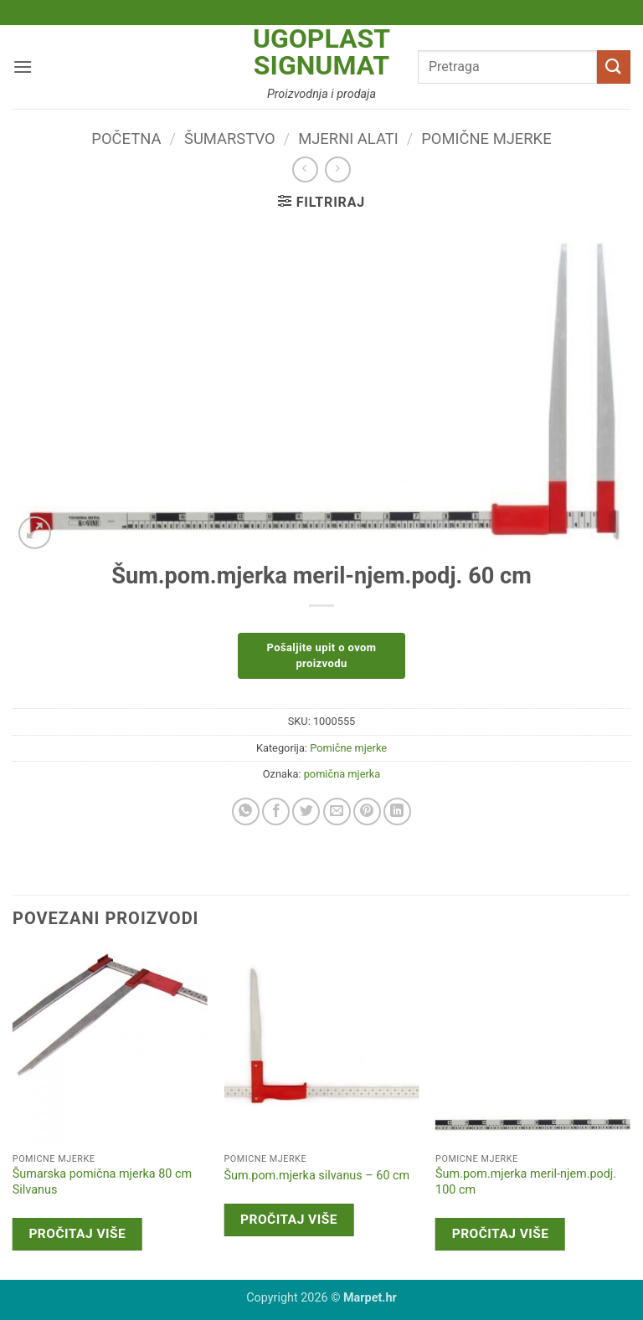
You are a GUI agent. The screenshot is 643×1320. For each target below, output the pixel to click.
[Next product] (305, 169)
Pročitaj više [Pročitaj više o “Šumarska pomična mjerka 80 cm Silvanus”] (77, 1233)
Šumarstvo (229, 138)
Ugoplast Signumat (321, 52)
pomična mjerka (342, 774)
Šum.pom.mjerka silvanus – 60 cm (316, 1175)
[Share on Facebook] (276, 811)
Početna (126, 138)
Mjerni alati (348, 138)
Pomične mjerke (486, 138)
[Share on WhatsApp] (246, 811)
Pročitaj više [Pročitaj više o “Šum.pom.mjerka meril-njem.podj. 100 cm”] (500, 1233)
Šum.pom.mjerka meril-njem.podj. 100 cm (525, 1182)
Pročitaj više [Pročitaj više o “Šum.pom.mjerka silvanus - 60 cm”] (288, 1219)
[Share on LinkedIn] (397, 811)
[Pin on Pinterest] (367, 811)
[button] (23, 66)
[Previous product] (338, 169)
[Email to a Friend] (337, 811)
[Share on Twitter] (306, 811)
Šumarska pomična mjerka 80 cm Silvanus (102, 1182)
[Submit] (613, 66)
